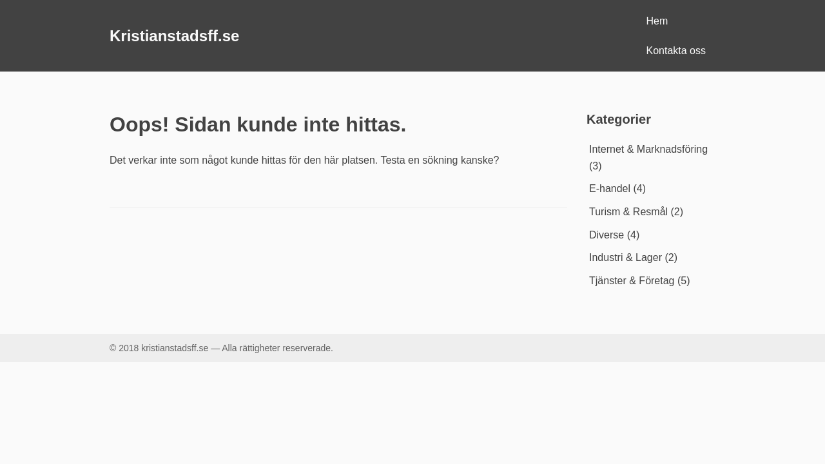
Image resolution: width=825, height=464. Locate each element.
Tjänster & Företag (632, 280)
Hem (657, 20)
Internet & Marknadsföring (648, 149)
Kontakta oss (676, 50)
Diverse (606, 234)
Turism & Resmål (628, 211)
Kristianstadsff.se (174, 35)
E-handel (609, 188)
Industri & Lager (625, 257)
